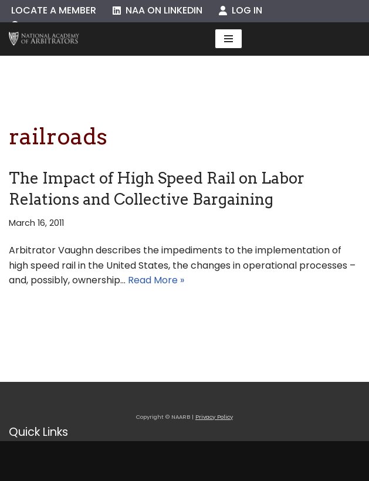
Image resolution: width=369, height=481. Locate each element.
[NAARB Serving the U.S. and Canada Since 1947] (44, 39)
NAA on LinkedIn (157, 10)
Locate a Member (53, 10)
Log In (240, 10)
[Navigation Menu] (228, 39)
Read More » (156, 280)
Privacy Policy (214, 417)
